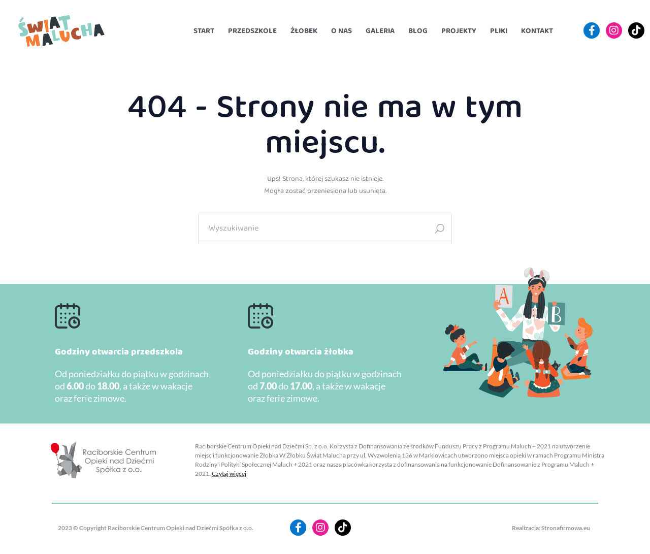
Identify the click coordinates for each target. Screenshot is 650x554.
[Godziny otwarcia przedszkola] (67, 316)
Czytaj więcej (229, 473)
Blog (418, 31)
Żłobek (303, 31)
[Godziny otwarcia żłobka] (260, 316)
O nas (341, 31)
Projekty (458, 31)
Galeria (380, 31)
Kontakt (537, 31)
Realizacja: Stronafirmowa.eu (551, 528)
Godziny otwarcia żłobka (300, 352)
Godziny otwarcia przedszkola (119, 352)
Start (203, 31)
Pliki (498, 31)
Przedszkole (252, 31)
